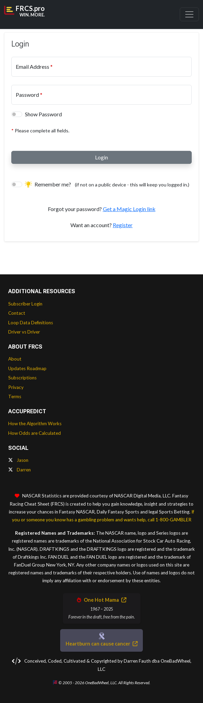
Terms (14, 396)
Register (123, 225)
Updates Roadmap (27, 368)
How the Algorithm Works (35, 423)
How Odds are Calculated (34, 433)
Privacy (16, 387)
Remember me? (107, 184)
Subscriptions (22, 377)
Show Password (43, 114)
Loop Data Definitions (30, 322)
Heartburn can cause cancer (101, 644)
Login (101, 157)
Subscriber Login (25, 304)
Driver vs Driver (24, 332)
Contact (16, 313)
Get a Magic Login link (129, 209)
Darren (19, 469)
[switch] (16, 114)
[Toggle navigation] (189, 14)
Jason (18, 460)
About (15, 359)
